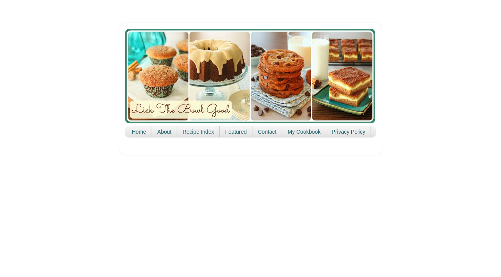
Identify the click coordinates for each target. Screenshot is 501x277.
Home (139, 132)
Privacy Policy (348, 132)
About (164, 132)
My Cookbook (304, 132)
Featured (236, 132)
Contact (267, 132)
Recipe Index (198, 132)
